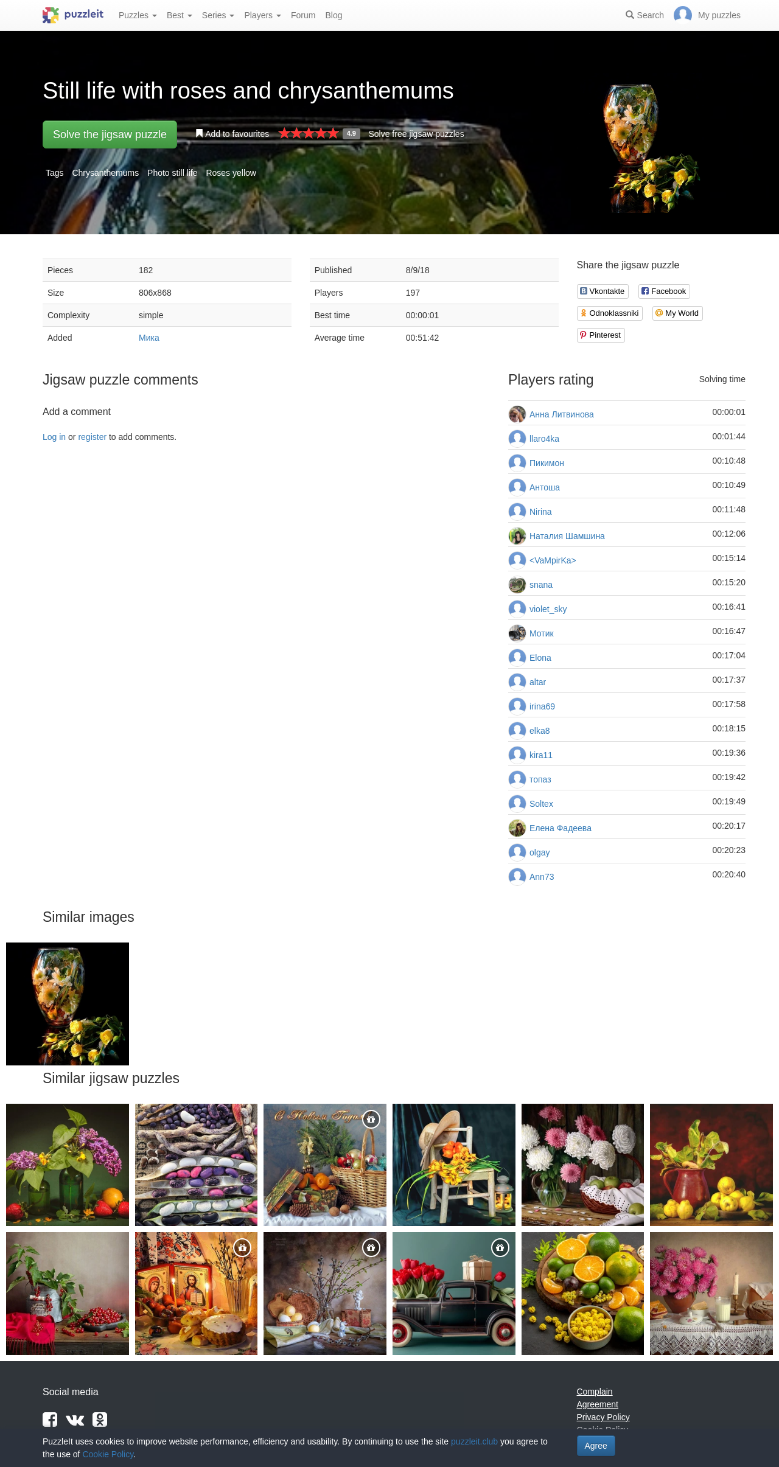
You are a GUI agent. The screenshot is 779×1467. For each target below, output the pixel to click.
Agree (596, 1446)
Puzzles (138, 15)
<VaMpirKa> (552, 560)
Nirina (540, 512)
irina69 (542, 706)
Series (218, 15)
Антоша (544, 487)
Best (179, 15)
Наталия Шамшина (567, 536)
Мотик (541, 633)
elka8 (539, 731)
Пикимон (546, 463)
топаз (540, 779)
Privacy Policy (603, 1417)
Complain (595, 1391)
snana (541, 585)
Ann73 (541, 877)
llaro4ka (544, 439)
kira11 (541, 755)
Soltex (541, 804)
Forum (303, 15)
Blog (333, 15)
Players (262, 15)
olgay (539, 852)
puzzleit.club (474, 1441)
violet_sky (548, 609)
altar (537, 682)
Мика (149, 338)
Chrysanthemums (105, 173)
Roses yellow (231, 173)
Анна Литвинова (561, 414)
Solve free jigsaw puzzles (416, 134)
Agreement (597, 1404)
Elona (540, 658)
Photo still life (172, 173)
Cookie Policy (107, 1454)
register (92, 437)
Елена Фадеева (560, 828)
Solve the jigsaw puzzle (110, 134)
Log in (54, 437)
